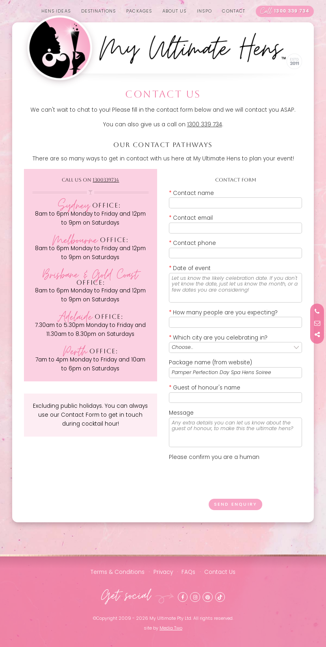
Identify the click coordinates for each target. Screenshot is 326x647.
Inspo (204, 11)
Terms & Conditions (118, 572)
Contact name (191, 193)
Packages (139, 11)
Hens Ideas (56, 11)
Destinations (98, 11)
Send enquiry (235, 504)
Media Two (171, 628)
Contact (233, 11)
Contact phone (192, 243)
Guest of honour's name (204, 388)
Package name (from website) (210, 362)
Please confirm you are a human (214, 457)
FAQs (188, 572)
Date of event (190, 268)
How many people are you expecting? (223, 312)
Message (181, 413)
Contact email (191, 218)
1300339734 (106, 180)
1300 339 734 (285, 11)
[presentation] (230, 477)
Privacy (163, 572)
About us (174, 11)
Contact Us (219, 572)
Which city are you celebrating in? (218, 338)
